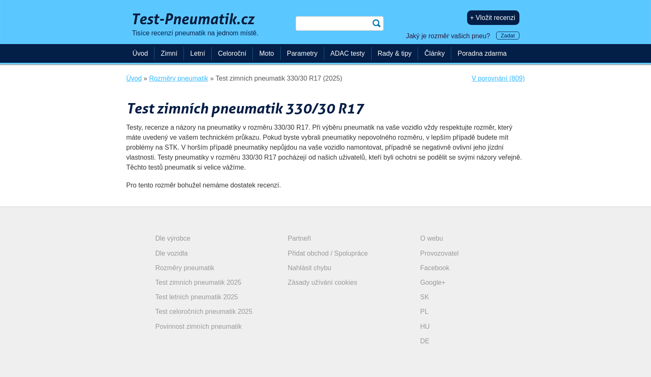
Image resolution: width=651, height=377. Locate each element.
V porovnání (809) (498, 78)
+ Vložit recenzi (492, 17)
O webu (431, 238)
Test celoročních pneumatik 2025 (203, 311)
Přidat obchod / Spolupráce (328, 253)
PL (424, 311)
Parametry (302, 53)
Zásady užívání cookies (322, 282)
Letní (197, 53)
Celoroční (232, 53)
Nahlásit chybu (309, 267)
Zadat (508, 35)
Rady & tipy (395, 53)
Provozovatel (439, 253)
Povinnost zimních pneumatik (198, 326)
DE (424, 341)
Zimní (169, 53)
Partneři (299, 238)
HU (425, 326)
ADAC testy (347, 53)
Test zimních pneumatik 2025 (198, 282)
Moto (266, 53)
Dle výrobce (172, 238)
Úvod (140, 53)
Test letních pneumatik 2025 (196, 297)
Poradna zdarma (482, 53)
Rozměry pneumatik (184, 267)
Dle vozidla (171, 253)
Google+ (432, 282)
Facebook (434, 267)
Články (434, 53)
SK (424, 297)
